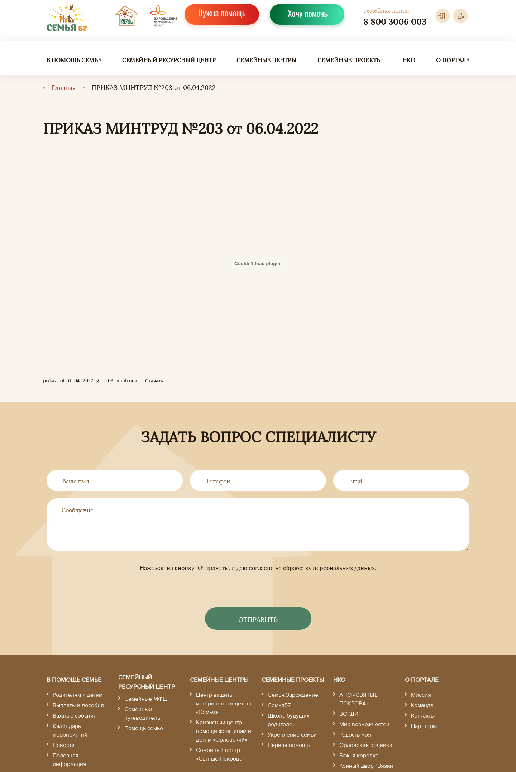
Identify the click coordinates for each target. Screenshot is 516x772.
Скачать (154, 380)
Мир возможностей (364, 724)
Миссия (421, 695)
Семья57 (279, 705)
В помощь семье (74, 60)
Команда (422, 705)
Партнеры (424, 726)
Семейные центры (266, 60)
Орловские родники (365, 745)
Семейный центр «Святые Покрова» (220, 754)
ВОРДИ (348, 714)
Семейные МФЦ (145, 699)
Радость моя (355, 734)
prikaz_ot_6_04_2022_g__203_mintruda (90, 380)
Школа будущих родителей (289, 720)
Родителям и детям (77, 695)
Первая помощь (289, 745)
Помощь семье (143, 728)
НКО (408, 60)
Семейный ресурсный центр (169, 60)
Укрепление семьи (292, 734)
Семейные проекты (349, 60)
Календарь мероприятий (70, 730)
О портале (452, 60)
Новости (64, 745)
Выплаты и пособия (78, 705)
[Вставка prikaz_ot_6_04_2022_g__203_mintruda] (258, 263)
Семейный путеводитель (142, 713)
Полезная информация (69, 760)
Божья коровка (358, 755)
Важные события (75, 715)
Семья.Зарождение (293, 695)
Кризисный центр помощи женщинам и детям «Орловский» (223, 731)
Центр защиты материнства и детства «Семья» (225, 703)
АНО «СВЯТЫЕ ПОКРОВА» (358, 699)
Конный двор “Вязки (366, 765)
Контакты (423, 715)
